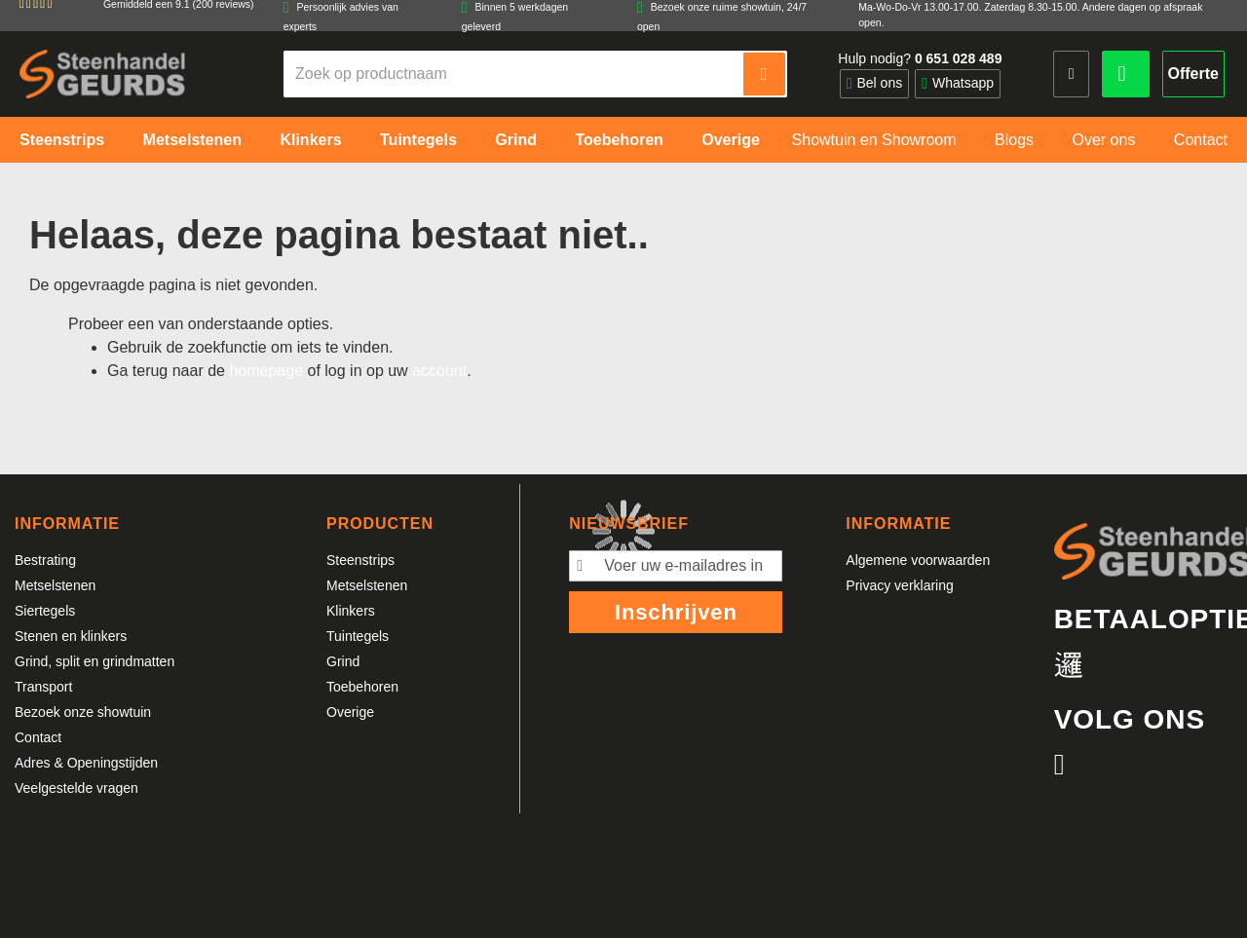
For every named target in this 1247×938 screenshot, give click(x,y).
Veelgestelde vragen (76, 788)
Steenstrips (360, 560)
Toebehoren (362, 686)
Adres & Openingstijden (86, 762)
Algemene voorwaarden (918, 560)
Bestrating (45, 560)
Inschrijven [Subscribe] (676, 612)
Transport (43, 686)
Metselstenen (55, 585)
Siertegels (45, 611)
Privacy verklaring (899, 585)
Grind (342, 661)
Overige (350, 712)
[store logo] (102, 73)
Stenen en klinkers (71, 636)
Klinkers (350, 611)
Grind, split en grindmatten (94, 661)
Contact (38, 737)
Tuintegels (357, 636)
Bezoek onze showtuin (83, 712)
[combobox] (514, 74)
